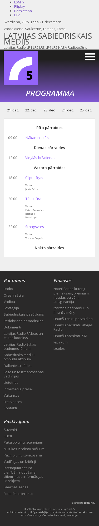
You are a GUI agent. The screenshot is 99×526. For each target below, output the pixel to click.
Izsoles (59, 348)
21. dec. (13, 110)
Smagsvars (34, 226)
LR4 (48, 47)
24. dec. (68, 110)
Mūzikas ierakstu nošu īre (24, 448)
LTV (17, 15)
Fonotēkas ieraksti (18, 493)
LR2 (35, 47)
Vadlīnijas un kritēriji (20, 461)
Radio (8, 288)
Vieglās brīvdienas (40, 157)
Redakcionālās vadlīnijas (23, 320)
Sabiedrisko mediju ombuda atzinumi (19, 356)
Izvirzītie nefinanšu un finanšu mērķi (71, 310)
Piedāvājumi (16, 421)
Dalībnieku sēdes (18, 365)
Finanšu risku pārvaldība (73, 318)
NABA (62, 47)
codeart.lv (89, 502)
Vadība (9, 301)
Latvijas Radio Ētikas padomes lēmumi (20, 346)
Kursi (8, 436)
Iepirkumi (60, 342)
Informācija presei (18, 389)
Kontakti (10, 408)
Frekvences (13, 401)
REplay (19, 6)
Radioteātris (77, 47)
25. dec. (86, 110)
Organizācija (14, 295)
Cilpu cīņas (34, 177)
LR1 (29, 47)
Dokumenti (12, 327)
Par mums (14, 280)
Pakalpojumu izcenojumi (23, 442)
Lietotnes (11, 382)
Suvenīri (10, 429)
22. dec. (31, 110)
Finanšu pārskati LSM (70, 335)
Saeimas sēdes (16, 487)
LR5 (54, 47)
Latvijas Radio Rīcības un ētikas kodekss (23, 335)
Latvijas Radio (15, 47)
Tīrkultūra (33, 198)
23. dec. (50, 110)
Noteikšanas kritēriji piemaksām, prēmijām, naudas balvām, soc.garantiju (71, 295)
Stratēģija (11, 308)
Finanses (62, 280)
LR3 (42, 47)
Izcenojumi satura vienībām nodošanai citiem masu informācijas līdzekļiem (23, 474)
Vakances (11, 395)
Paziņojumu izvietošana (23, 455)
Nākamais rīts (37, 137)
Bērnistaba (23, 10)
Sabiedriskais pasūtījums (24, 314)
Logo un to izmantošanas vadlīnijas (24, 374)
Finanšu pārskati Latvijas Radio (73, 327)
